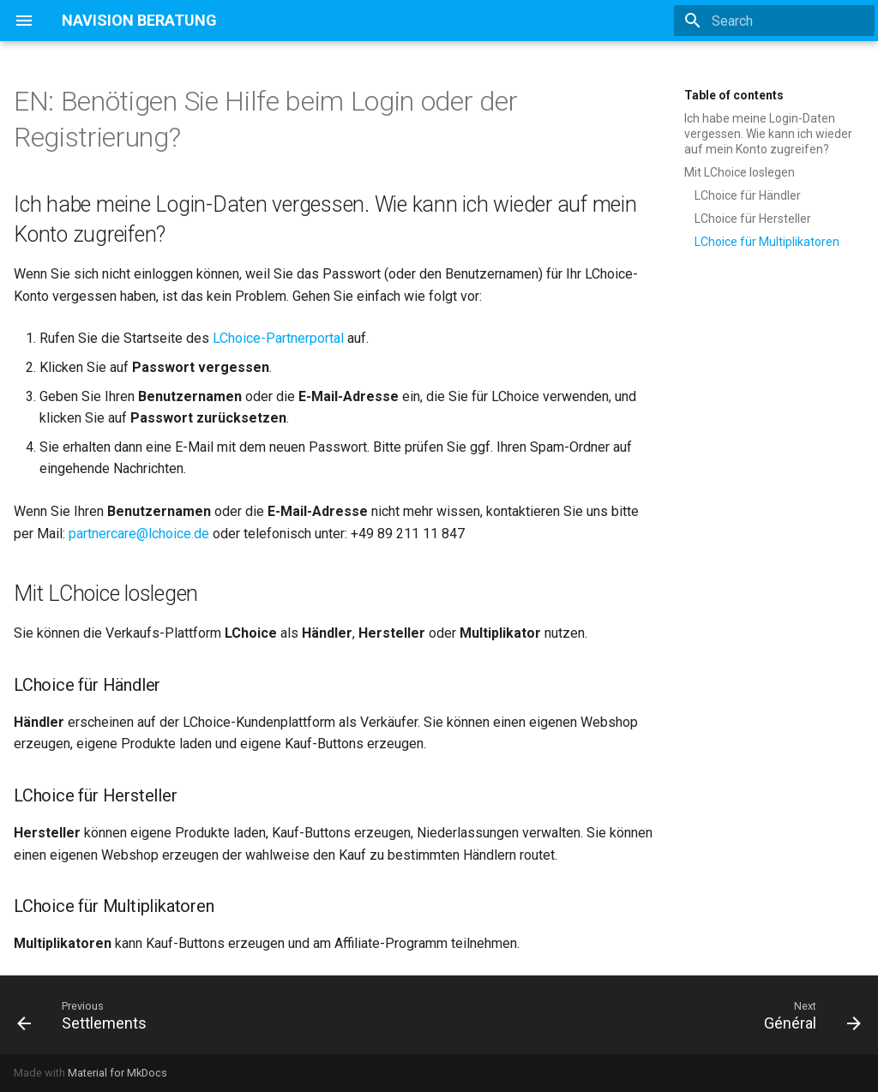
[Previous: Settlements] (86, 1015)
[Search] (774, 20)
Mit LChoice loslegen (739, 172)
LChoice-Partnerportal (278, 338)
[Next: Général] (808, 1015)
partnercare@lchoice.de (139, 533)
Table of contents (734, 95)
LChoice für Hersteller (753, 218)
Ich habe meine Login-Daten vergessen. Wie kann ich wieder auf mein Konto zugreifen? (768, 133)
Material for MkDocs (117, 1072)
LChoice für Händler (748, 195)
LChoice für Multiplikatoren (767, 242)
